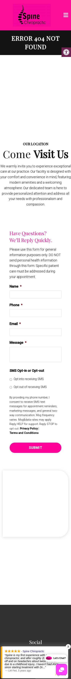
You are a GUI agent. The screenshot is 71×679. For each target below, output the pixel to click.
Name (15, 286)
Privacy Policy (29, 428)
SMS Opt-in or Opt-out (26, 371)
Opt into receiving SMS (29, 379)
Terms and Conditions (23, 433)
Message (17, 343)
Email (15, 324)
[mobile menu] (65, 15)
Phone (15, 305)
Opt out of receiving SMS (30, 387)
